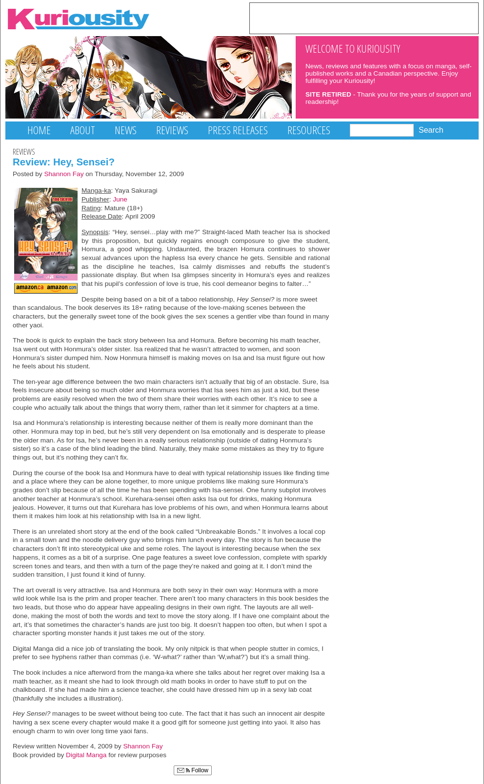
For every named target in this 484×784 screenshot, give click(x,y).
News (126, 130)
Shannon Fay (63, 174)
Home (39, 130)
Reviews (172, 130)
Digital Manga (86, 755)
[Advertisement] (364, 17)
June (120, 199)
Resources (308, 130)
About (82, 130)
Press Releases (238, 130)
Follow (192, 770)
